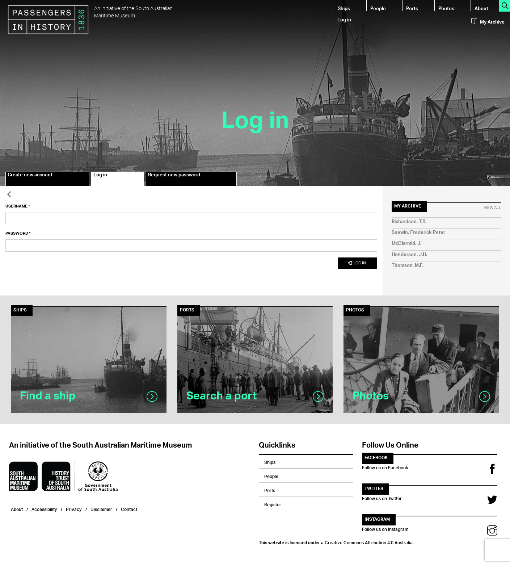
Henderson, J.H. (409, 255)
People (378, 8)
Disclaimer (101, 509)
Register (272, 504)
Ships (344, 8)
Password (18, 234)
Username (17, 206)
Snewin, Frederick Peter (418, 232)
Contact (129, 509)
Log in (344, 19)
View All (492, 208)
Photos (446, 8)
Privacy (74, 509)
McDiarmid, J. (406, 243)
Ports (412, 8)
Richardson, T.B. (409, 222)
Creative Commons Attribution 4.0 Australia (369, 542)
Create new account (30, 176)
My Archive (488, 22)
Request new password (174, 176)
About (481, 8)
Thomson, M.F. (407, 265)
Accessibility (44, 509)
